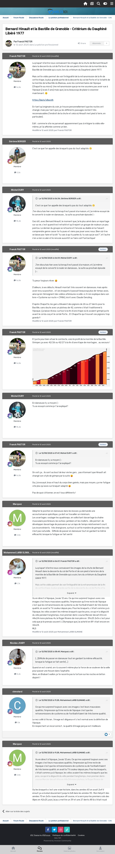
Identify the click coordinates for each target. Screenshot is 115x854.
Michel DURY (17, 190)
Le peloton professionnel (46, 45)
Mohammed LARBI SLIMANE (18, 552)
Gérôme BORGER (17, 141)
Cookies (81, 835)
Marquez (17, 504)
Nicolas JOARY (17, 643)
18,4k (17, 221)
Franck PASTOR (24, 41)
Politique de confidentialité (64, 835)
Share (82, 43)
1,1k (17, 722)
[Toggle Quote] (36, 198)
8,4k (17, 674)
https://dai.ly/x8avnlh (42, 100)
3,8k (17, 535)
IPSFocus (46, 835)
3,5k (17, 172)
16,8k (17, 87)
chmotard (17, 691)
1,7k (17, 583)
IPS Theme (34, 835)
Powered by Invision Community (57, 841)
